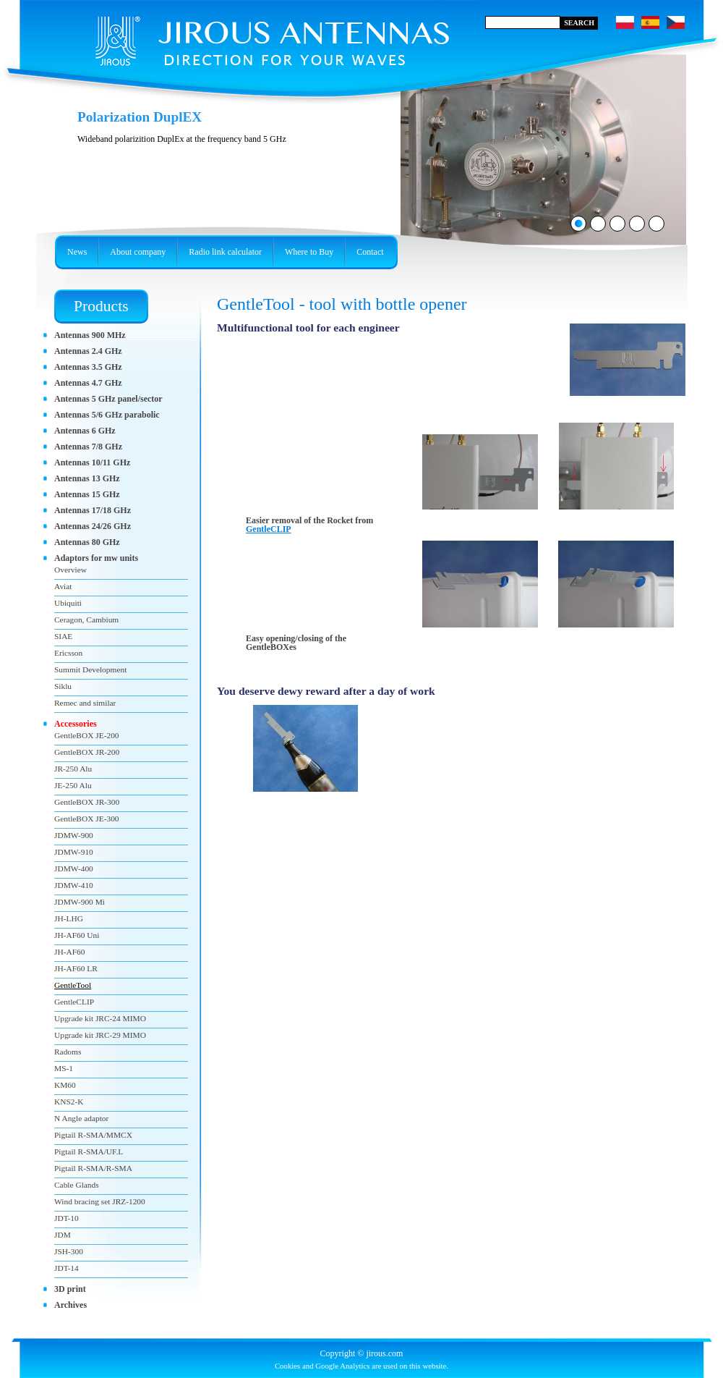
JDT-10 (66, 1218)
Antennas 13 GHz (87, 478)
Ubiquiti (68, 603)
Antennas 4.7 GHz (88, 383)
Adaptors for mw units (96, 558)
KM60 (65, 1085)
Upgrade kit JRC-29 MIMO (100, 1035)
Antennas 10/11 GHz (92, 462)
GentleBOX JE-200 (86, 735)
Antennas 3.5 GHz (88, 367)
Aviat (63, 586)
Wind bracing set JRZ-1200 (99, 1201)
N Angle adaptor (81, 1118)
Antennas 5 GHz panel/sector (108, 398)
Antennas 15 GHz (87, 494)
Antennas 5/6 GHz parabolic (107, 414)
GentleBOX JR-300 (86, 802)
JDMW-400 (73, 868)
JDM (62, 1234)
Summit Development (90, 669)
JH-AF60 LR (76, 968)
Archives (70, 1305)
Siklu (63, 686)
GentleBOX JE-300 (86, 818)
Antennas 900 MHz (90, 335)
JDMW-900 (73, 835)
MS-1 (63, 1068)
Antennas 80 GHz (87, 542)
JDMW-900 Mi (79, 901)
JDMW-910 (73, 851)
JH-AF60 (69, 951)
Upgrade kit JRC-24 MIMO (100, 1018)
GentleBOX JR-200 (86, 752)
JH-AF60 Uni (76, 935)
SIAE (63, 636)
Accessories (75, 723)
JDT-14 (66, 1268)
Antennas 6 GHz (85, 430)
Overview (70, 569)
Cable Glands (76, 1184)
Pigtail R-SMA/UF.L (88, 1151)
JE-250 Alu (73, 785)
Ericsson (68, 652)
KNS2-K (69, 1101)
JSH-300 (68, 1251)
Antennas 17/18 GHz (92, 510)
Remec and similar (85, 702)
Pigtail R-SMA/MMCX (93, 1134)
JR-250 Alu (73, 768)
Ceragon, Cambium (86, 619)
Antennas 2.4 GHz (88, 351)
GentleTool (72, 985)
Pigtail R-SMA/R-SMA (93, 1168)
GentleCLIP (268, 529)
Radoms (67, 1051)
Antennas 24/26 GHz (92, 526)
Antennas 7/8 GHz (88, 446)
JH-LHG (68, 918)
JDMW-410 (73, 885)
